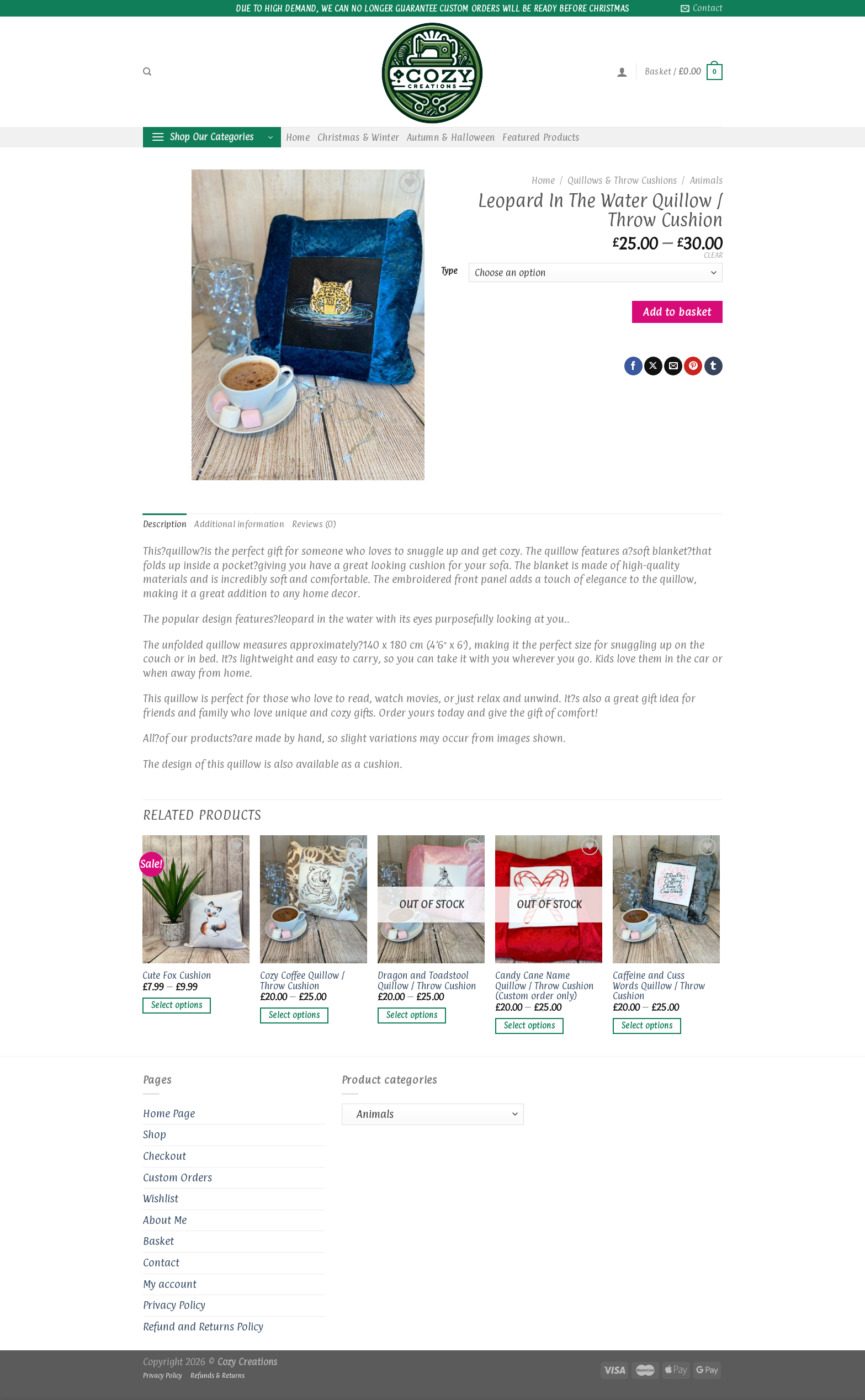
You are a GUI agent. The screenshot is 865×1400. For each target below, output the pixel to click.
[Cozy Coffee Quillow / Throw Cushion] (313, 899)
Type (449, 271)
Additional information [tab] (239, 524)
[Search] (147, 71)
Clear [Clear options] (713, 255)
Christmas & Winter (358, 137)
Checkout (164, 1156)
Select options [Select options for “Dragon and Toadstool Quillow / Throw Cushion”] (411, 1015)
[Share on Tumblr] (713, 366)
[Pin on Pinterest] (693, 366)
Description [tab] (165, 524)
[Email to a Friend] (673, 366)
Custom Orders (177, 1177)
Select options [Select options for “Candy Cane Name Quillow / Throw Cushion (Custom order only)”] (529, 1025)
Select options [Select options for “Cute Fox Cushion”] (176, 1005)
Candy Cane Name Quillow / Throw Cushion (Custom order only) (544, 986)
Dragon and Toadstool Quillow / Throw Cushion (427, 981)
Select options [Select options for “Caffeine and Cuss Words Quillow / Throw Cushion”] (647, 1025)
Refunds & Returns (217, 1376)
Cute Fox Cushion (176, 976)
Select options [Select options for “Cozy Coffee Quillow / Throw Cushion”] (294, 1015)
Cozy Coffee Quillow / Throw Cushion (302, 981)
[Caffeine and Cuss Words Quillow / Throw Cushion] (666, 899)
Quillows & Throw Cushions (622, 180)
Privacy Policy (174, 1305)
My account (170, 1284)
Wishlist (160, 1198)
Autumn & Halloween (451, 137)
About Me (165, 1220)
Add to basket (677, 312)
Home (298, 137)
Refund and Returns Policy (203, 1327)
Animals (706, 180)
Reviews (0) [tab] (314, 524)
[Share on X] (653, 366)
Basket (158, 1241)
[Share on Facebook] (633, 366)
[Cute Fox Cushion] (195, 899)
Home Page (169, 1113)
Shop (154, 1134)
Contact (161, 1262)
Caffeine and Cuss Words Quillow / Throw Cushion (659, 986)
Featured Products (540, 137)
